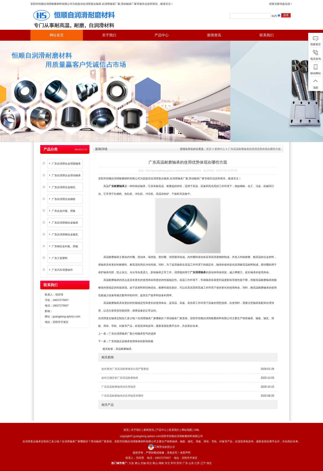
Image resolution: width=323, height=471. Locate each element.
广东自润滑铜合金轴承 (65, 222)
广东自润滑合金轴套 (63, 199)
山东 (191, 463)
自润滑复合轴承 (92, 3)
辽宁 (203, 463)
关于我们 (109, 35)
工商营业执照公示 (161, 446)
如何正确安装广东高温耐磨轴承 (119, 377)
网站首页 (57, 35)
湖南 (161, 463)
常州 (173, 463)
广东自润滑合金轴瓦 (63, 187)
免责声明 (185, 452)
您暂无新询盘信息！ (281, 3)
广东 (185, 463)
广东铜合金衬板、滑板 (65, 246)
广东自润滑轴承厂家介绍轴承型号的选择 (132, 333)
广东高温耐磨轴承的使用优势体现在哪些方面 (254, 149)
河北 (167, 463)
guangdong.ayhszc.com (66, 316)
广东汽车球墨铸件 (62, 269)
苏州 (179, 463)
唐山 (137, 463)
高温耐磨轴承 (123, 348)
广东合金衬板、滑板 (63, 210)
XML (197, 429)
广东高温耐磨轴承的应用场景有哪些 (122, 395)
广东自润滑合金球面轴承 (66, 163)
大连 (131, 463)
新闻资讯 (214, 35)
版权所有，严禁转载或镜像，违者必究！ (156, 452)
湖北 (209, 463)
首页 (208, 149)
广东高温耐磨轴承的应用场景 (118, 386)
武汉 (149, 463)
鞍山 (155, 463)
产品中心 (162, 35)
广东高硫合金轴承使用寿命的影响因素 (131, 341)
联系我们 (267, 35)
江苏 (197, 463)
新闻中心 (220, 149)
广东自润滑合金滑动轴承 (66, 175)
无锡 (143, 463)
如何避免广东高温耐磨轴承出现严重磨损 (125, 368)
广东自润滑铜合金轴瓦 (65, 234)
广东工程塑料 (60, 258)
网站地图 (187, 429)
